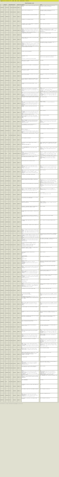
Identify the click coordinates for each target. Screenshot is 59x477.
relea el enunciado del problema (49, 138)
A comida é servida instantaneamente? (29, 62)
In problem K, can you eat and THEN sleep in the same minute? (29, 218)
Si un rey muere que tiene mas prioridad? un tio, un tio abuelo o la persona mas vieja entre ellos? (29, 380)
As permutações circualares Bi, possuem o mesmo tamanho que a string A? (29, 456)
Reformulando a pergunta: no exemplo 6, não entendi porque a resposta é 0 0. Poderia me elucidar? (29, 294)
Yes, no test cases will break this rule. (49, 418)
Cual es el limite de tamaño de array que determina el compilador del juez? (29, 386)
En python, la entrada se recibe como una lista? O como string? (29, 127)
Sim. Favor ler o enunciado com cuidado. (49, 41)
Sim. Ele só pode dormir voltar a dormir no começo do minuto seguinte (49, 46)
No (49, 192)
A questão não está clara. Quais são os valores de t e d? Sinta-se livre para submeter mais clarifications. (49, 67)
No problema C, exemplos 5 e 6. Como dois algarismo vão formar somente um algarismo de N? (29, 240)
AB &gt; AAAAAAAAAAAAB (29, 450)
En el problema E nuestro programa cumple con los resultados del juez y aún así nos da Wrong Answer (29, 235)
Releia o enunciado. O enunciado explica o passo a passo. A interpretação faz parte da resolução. (49, 396)
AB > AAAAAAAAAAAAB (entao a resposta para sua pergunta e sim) (49, 445)
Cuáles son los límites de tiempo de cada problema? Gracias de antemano (29, 8)
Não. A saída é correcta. (49, 116)
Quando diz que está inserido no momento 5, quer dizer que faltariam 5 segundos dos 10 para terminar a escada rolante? (29, 213)
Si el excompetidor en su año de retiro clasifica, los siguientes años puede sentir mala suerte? (29, 148)
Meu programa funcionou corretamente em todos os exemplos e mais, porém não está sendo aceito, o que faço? (29, 186)
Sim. (49, 57)
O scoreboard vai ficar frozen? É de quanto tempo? (29, 343)
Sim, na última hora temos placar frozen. (49, 343)
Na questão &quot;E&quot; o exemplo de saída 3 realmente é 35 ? (29, 267)
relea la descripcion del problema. (49, 380)
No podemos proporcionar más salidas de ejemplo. (49, 256)
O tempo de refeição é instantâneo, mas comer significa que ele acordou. (49, 337)
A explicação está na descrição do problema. (49, 294)
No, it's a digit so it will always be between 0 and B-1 (49, 262)
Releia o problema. (49, 19)
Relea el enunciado (49, 434)
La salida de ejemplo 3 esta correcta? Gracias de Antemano (29, 364)
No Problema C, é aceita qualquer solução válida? (29, 208)
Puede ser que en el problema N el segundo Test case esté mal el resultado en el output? (29, 73)
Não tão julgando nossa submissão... (29, 165)
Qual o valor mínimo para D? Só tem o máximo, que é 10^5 (29, 229)
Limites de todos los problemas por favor (29, 14)
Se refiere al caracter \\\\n (49, 289)
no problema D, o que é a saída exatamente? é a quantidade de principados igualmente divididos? (29, 30)
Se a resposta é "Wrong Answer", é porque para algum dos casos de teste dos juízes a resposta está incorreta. (49, 283)
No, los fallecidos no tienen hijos (49, 461)
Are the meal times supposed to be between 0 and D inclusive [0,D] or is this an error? (29, 89)
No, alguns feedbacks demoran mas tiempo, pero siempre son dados (49, 353)
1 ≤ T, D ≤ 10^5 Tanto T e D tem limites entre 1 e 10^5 (49, 229)
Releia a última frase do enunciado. (49, 30)
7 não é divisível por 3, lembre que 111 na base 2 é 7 (49, 154)
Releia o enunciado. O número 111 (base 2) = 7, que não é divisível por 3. (49, 121)
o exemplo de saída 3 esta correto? (29, 41)
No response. (49, 73)
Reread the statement (49, 423)
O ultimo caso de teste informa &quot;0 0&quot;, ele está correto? (29, 100)
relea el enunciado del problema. (49, 78)
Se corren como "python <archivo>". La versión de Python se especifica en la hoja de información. (49, 429)
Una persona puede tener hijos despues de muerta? (29, 192)
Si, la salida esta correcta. (49, 364)
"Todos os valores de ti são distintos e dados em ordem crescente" (49, 316)
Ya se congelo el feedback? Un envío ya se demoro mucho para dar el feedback (29, 353)
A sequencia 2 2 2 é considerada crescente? (29, 24)
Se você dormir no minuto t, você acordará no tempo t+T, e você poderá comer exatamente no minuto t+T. (49, 51)
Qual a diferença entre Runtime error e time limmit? (29, 402)
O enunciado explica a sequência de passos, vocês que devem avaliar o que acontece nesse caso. (49, 321)
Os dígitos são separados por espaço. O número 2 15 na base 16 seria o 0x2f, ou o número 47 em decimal (49, 326)
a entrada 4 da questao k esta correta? (29, 57)
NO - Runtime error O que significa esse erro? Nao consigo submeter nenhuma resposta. (29, 175)
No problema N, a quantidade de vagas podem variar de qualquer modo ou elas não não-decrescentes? (29, 375)
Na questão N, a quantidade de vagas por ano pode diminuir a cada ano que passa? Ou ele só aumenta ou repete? (29, 245)
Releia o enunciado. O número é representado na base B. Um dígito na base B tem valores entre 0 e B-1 (49, 240)
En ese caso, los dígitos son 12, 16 (49, 467)
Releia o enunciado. (49, 299)
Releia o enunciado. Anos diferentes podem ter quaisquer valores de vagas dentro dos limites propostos (49, 375)
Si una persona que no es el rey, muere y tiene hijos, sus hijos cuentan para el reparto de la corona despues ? (29, 434)
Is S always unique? (29, 423)
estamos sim (49, 165)
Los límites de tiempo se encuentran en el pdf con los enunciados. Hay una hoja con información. (49, 8)
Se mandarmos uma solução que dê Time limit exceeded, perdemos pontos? (29, 369)
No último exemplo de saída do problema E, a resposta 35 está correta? (29, 251)
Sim (49, 62)
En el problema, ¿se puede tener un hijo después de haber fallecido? (29, 472)
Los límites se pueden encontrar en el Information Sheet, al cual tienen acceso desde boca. (49, 386)
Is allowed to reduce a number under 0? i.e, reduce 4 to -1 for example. (29, 262)
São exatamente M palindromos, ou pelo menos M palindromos (29, 19)
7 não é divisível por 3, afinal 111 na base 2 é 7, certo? (29, 159)
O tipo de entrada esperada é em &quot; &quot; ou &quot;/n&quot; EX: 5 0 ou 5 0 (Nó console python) (29, 299)
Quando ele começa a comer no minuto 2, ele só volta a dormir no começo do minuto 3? (29, 46)
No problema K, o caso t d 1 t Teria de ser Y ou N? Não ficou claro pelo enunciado (29, 67)
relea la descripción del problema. (49, 332)
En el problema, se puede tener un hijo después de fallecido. (29, 461)
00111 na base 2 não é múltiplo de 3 (49, 305)
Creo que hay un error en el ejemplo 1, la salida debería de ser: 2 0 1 (29, 78)
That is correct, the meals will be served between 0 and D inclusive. (49, 89)
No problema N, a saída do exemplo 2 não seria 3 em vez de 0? (29, 116)
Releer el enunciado (49, 132)
